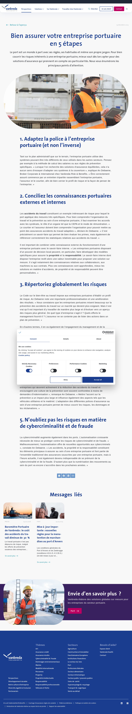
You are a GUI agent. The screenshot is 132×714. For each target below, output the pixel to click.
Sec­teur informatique (76, 674)
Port (75, 611)
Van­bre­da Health (106, 652)
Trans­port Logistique (77, 687)
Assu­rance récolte (42, 655)
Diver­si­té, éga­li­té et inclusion (19, 687)
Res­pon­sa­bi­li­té (41, 681)
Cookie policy (24, 355)
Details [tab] (66, 339)
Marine (38, 665)
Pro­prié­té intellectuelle (45, 678)
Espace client (105, 648)
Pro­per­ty (39, 674)
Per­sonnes (40, 671)
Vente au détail (74, 691)
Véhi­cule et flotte (42, 687)
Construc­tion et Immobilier (78, 652)
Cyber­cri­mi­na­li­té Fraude (46, 658)
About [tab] (98, 339)
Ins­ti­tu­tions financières (77, 658)
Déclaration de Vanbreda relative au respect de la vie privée (26, 706)
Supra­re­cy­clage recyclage (79, 684)
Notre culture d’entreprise (18, 684)
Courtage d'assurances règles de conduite (42, 703)
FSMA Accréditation (65, 703)
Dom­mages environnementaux (48, 661)
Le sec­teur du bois (75, 661)
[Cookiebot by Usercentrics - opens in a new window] (104, 332)
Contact (119, 8)
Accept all (98, 380)
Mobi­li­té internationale (45, 668)
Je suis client (106, 8)
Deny (66, 380)
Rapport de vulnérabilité (57, 706)
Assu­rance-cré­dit (42, 652)
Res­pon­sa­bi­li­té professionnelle (48, 684)
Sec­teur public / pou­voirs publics (80, 678)
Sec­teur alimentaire (75, 671)
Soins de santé (73, 681)
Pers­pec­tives (13, 678)
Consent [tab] (33, 339)
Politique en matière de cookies (85, 703)
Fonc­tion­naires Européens (78, 655)
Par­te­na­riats (13, 691)
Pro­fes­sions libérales (76, 668)
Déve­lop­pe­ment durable (17, 681)
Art (37, 648)
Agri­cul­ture (72, 648)
